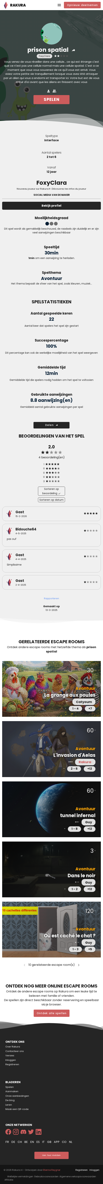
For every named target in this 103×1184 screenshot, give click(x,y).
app (57, 1142)
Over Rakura (12, 1046)
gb (49, 1142)
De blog (10, 1100)
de (13, 1142)
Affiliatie (9, 1179)
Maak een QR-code (17, 1109)
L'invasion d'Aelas (74, 755)
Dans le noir (81, 875)
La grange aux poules (69, 695)
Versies (9, 1055)
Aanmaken (11, 1091)
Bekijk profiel (51, 206)
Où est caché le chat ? (69, 935)
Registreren (12, 1064)
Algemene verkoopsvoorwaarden (77, 1176)
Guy (88, 822)
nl (70, 1142)
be (26, 1142)
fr (7, 1142)
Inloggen (10, 1060)
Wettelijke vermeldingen (20, 1176)
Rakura (83, 762)
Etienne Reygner (51, 1170)
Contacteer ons (14, 1051)
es (38, 1142)
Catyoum (84, 702)
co (64, 1142)
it (43, 1142)
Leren (8, 1104)
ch (20, 1142)
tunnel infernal (77, 815)
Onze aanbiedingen (17, 1096)
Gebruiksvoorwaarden (46, 1176)
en (32, 1142)
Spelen (9, 1087)
